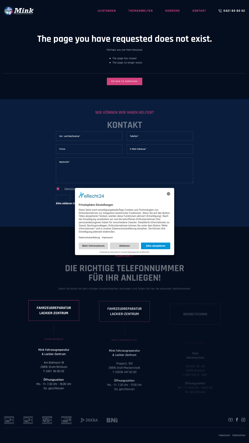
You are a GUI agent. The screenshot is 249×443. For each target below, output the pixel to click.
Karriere (172, 11)
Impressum (224, 435)
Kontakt (199, 11)
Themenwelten (140, 11)
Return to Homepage (124, 81)
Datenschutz (70, 188)
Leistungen (107, 11)
